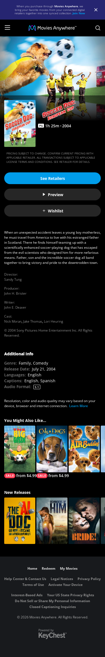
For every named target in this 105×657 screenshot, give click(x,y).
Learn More (78, 405)
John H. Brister (15, 293)
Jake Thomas (32, 321)
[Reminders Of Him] (51, 521)
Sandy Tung (13, 279)
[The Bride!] (84, 521)
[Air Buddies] (84, 449)
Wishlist (52, 210)
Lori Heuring (53, 321)
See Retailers (52, 178)
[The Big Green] (19, 452)
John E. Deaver (15, 307)
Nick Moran (13, 321)
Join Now (79, 13)
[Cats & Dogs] (51, 452)
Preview (52, 194)
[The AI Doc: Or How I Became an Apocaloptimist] (19, 521)
